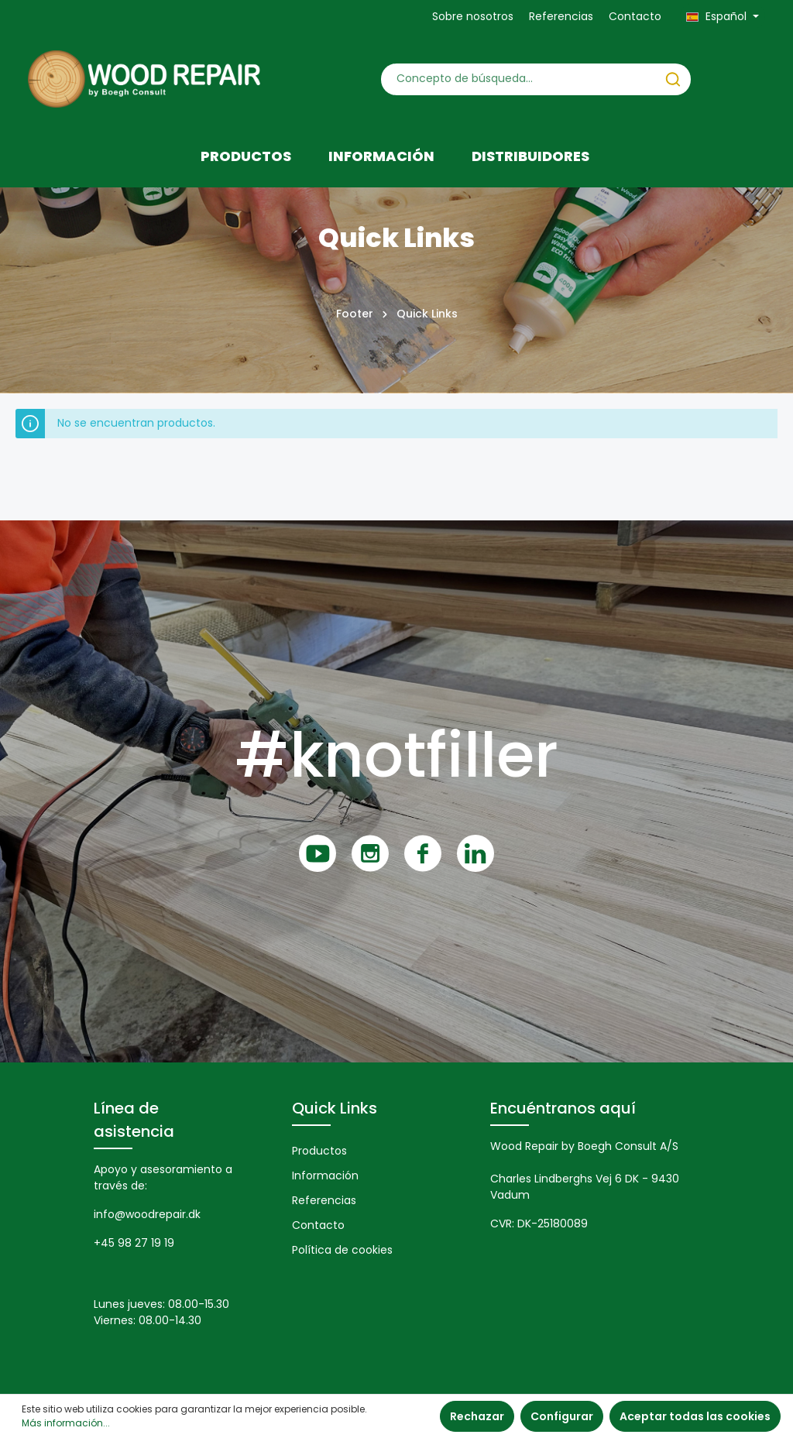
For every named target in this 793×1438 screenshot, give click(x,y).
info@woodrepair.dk (147, 1214)
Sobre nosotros (472, 16)
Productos (319, 1150)
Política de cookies (342, 1250)
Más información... (66, 1422)
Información (325, 1175)
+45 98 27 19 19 (134, 1243)
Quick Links (334, 1108)
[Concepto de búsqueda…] (518, 79)
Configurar (561, 1416)
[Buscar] (673, 79)
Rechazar (477, 1416)
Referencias (561, 16)
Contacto (635, 16)
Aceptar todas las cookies (695, 1416)
